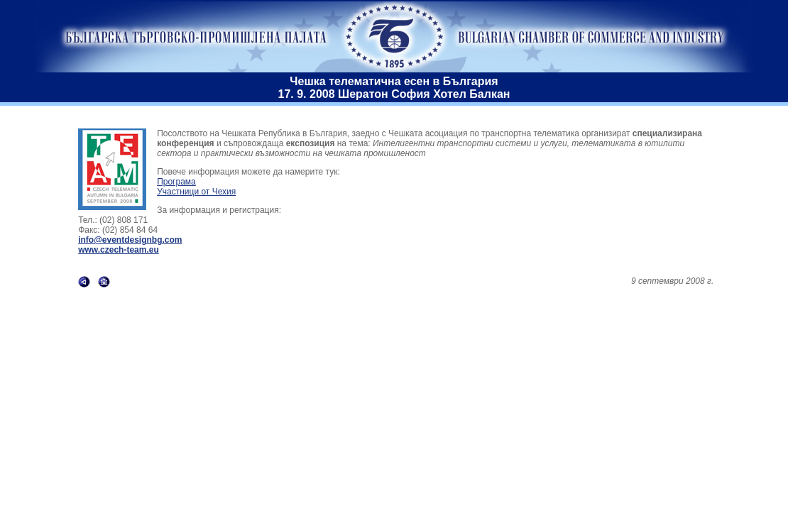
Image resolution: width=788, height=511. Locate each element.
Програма (176, 182)
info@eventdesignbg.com (130, 240)
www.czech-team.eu (118, 250)
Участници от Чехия (196, 192)
